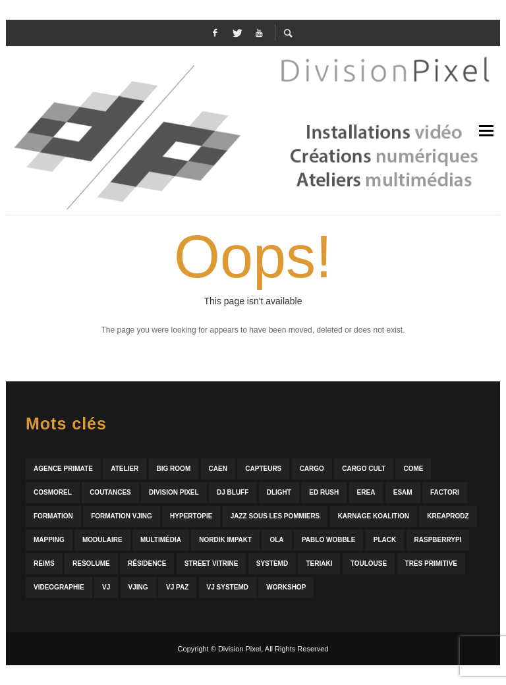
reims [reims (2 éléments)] (44, 563)
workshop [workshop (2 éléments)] (286, 587)
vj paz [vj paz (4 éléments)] (177, 587)
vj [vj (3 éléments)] (106, 587)
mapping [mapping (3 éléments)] (49, 539)
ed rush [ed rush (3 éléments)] (324, 492)
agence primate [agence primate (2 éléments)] (63, 468)
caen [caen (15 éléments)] (218, 468)
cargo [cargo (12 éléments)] (312, 468)
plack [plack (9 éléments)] (385, 539)
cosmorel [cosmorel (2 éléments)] (53, 492)
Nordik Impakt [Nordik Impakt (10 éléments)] (225, 539)
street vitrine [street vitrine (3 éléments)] (211, 563)
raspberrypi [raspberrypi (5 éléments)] (438, 539)
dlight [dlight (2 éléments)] (279, 492)
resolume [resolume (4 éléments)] (91, 563)
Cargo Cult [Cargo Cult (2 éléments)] (363, 468)
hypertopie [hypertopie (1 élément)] (191, 516)
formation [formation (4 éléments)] (53, 516)
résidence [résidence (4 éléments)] (147, 563)
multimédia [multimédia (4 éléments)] (160, 539)
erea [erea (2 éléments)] (366, 492)
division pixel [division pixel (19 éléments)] (174, 492)
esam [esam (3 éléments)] (402, 492)
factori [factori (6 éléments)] (444, 492)
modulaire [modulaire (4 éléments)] (102, 539)
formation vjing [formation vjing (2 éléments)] (121, 516)
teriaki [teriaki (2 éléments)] (319, 563)
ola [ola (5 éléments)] (276, 539)
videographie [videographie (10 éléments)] (59, 587)
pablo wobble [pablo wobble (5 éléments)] (328, 539)
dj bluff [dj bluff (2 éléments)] (232, 492)
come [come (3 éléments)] (413, 468)
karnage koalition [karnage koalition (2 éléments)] (373, 516)
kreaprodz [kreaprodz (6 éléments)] (447, 516)
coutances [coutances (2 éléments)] (110, 492)
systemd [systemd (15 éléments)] (272, 563)
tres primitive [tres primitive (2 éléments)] (431, 563)
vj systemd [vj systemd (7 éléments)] (227, 587)
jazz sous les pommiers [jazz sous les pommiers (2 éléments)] (275, 516)
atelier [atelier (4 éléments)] (124, 468)
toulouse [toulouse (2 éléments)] (369, 563)
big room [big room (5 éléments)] (174, 468)
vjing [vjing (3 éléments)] (138, 587)
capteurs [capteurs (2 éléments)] (263, 468)
